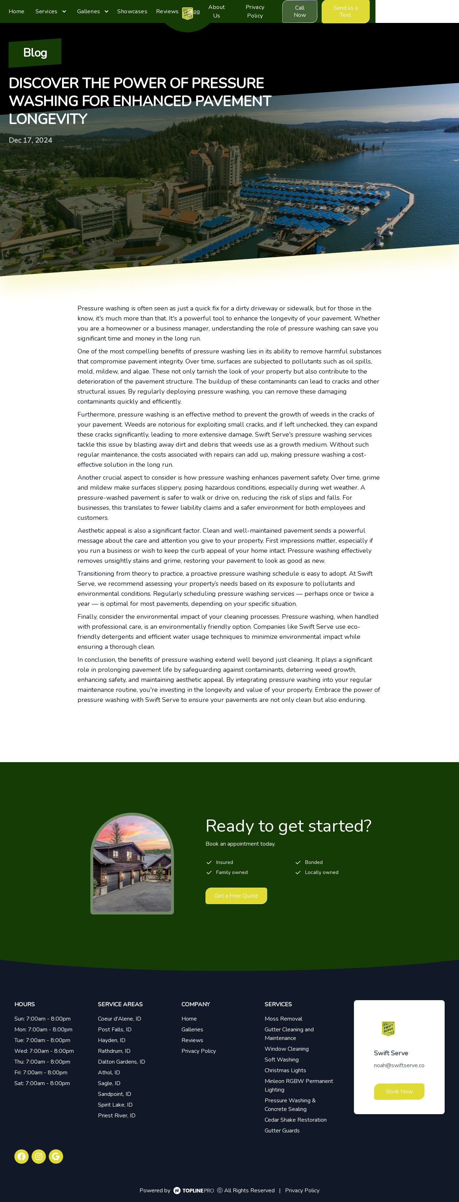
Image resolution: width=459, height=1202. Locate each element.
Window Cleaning (287, 1049)
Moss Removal (283, 1019)
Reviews (192, 1040)
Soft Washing (282, 1060)
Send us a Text (425, 11)
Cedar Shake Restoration (296, 1120)
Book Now (399, 1092)
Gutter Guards (282, 1131)
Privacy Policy (198, 1051)
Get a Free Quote (236, 896)
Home (189, 1019)
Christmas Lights (285, 1070)
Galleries (192, 1030)
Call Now (374, 11)
